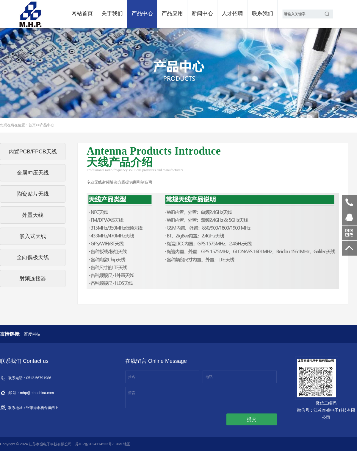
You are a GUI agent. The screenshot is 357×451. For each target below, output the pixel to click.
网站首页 (82, 13)
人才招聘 (232, 13)
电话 (209, 377)
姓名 (131, 377)
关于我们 (112, 13)
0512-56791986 (349, 202)
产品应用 (172, 13)
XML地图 (123, 444)
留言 (131, 393)
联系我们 (262, 13)
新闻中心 (202, 13)
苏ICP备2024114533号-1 (95, 444)
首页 (32, 125)
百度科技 (32, 334)
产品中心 (142, 13)
